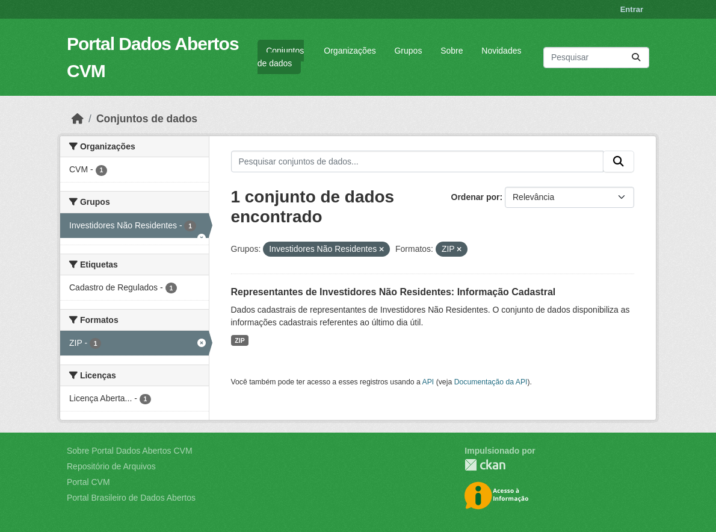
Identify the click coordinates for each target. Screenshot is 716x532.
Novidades (501, 50)
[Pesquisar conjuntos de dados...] (596, 57)
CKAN (484, 464)
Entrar (631, 9)
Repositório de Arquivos (111, 466)
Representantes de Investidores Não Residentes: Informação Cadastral (393, 292)
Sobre (451, 50)
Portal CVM (88, 482)
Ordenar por (475, 197)
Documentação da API (491, 382)
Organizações (349, 50)
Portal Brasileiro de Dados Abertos (131, 497)
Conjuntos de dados (281, 57)
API (428, 382)
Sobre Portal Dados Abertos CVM (130, 450)
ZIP (239, 340)
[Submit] (636, 57)
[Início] (78, 119)
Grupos (408, 50)
